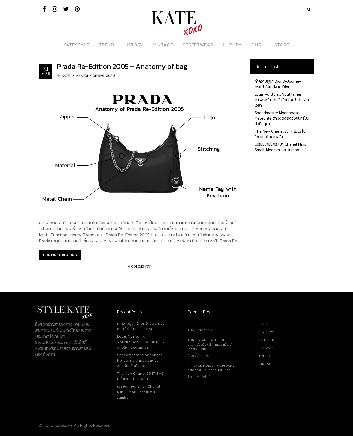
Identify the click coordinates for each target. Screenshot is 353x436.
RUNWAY (266, 348)
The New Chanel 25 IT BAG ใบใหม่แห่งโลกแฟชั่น (280, 134)
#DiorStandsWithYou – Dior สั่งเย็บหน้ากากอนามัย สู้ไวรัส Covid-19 (210, 345)
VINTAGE (266, 364)
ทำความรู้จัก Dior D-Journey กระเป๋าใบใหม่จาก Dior (278, 84)
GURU (263, 324)
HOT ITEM (266, 340)
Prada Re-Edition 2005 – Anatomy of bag (122, 66)
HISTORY (266, 332)
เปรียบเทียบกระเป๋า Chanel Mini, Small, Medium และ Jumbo (280, 147)
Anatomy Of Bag (90, 75)
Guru (110, 75)
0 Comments (139, 266)
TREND (264, 356)
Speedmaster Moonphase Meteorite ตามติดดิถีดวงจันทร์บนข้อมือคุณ (282, 118)
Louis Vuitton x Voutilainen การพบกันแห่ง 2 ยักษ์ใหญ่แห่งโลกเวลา (282, 100)
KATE (66, 75)
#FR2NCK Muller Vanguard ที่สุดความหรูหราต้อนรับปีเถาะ (211, 368)
